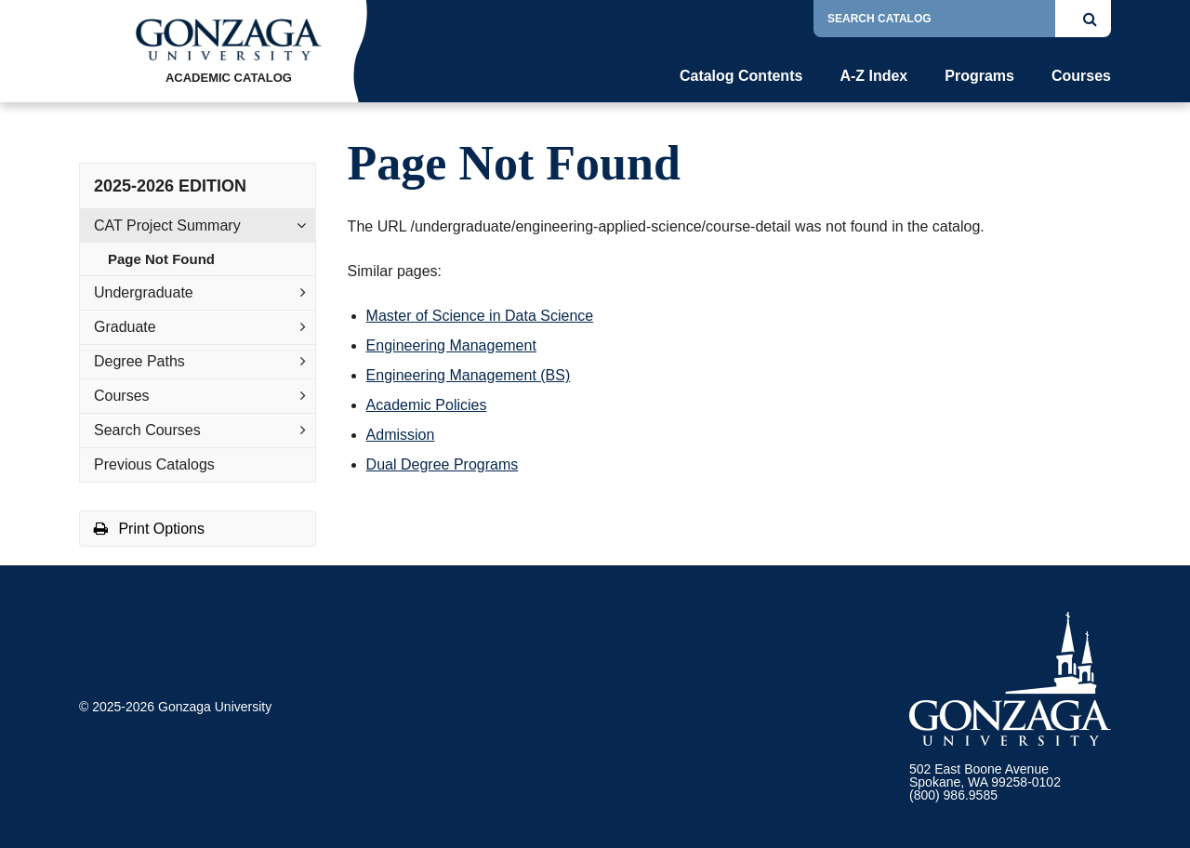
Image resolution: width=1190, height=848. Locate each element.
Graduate (125, 327)
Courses (1081, 76)
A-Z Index (873, 76)
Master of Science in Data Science (480, 316)
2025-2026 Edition (170, 186)
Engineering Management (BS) (468, 375)
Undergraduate (143, 292)
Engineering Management (451, 345)
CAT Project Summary (167, 225)
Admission (400, 435)
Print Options (149, 529)
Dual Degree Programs (442, 464)
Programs (979, 76)
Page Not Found (161, 259)
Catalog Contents (741, 76)
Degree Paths (139, 361)
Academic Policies (426, 405)
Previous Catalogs (154, 464)
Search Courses (147, 430)
